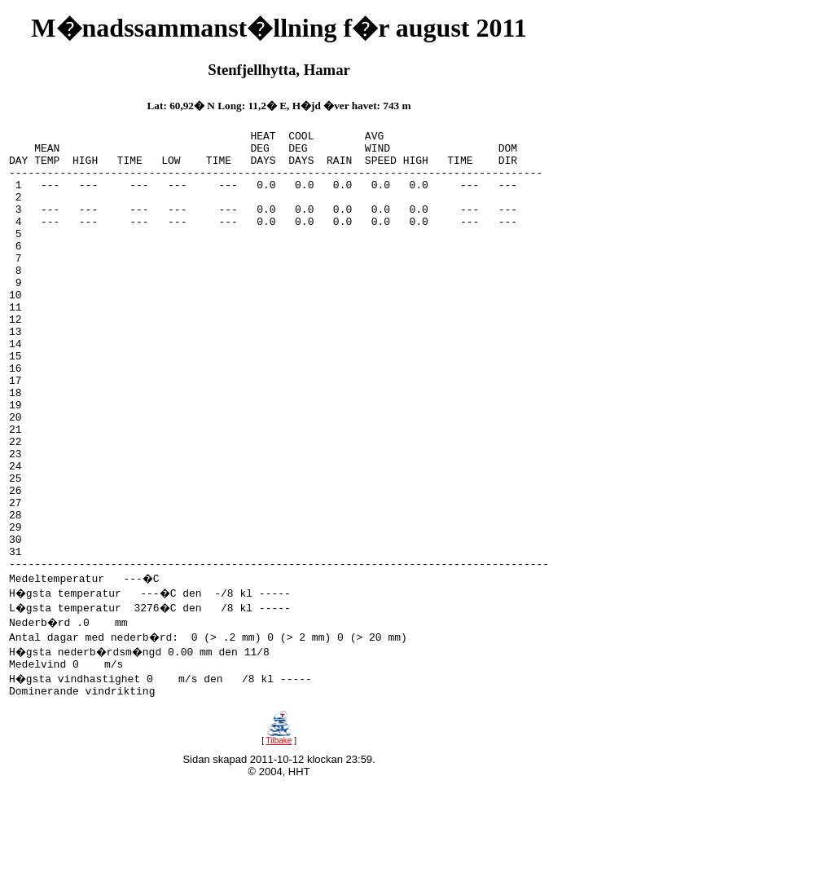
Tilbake (279, 833)
